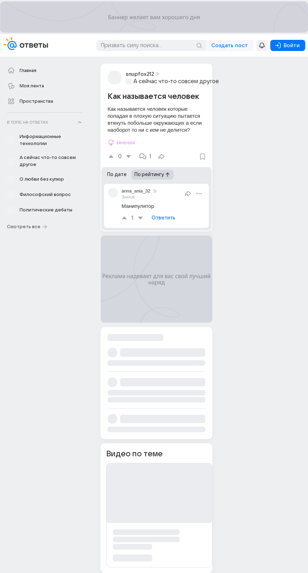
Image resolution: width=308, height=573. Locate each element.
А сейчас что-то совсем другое (176, 81)
